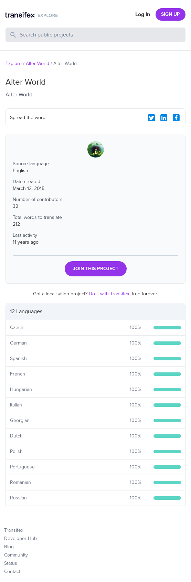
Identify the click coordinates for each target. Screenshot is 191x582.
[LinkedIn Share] (164, 118)
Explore (14, 63)
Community (16, 555)
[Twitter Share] (151, 118)
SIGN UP (170, 14)
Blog (9, 547)
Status (10, 563)
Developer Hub (20, 538)
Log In (142, 14)
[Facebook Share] (176, 118)
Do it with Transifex (109, 294)
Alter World (37, 63)
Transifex (13, 530)
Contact (12, 571)
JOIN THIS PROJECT (95, 269)
